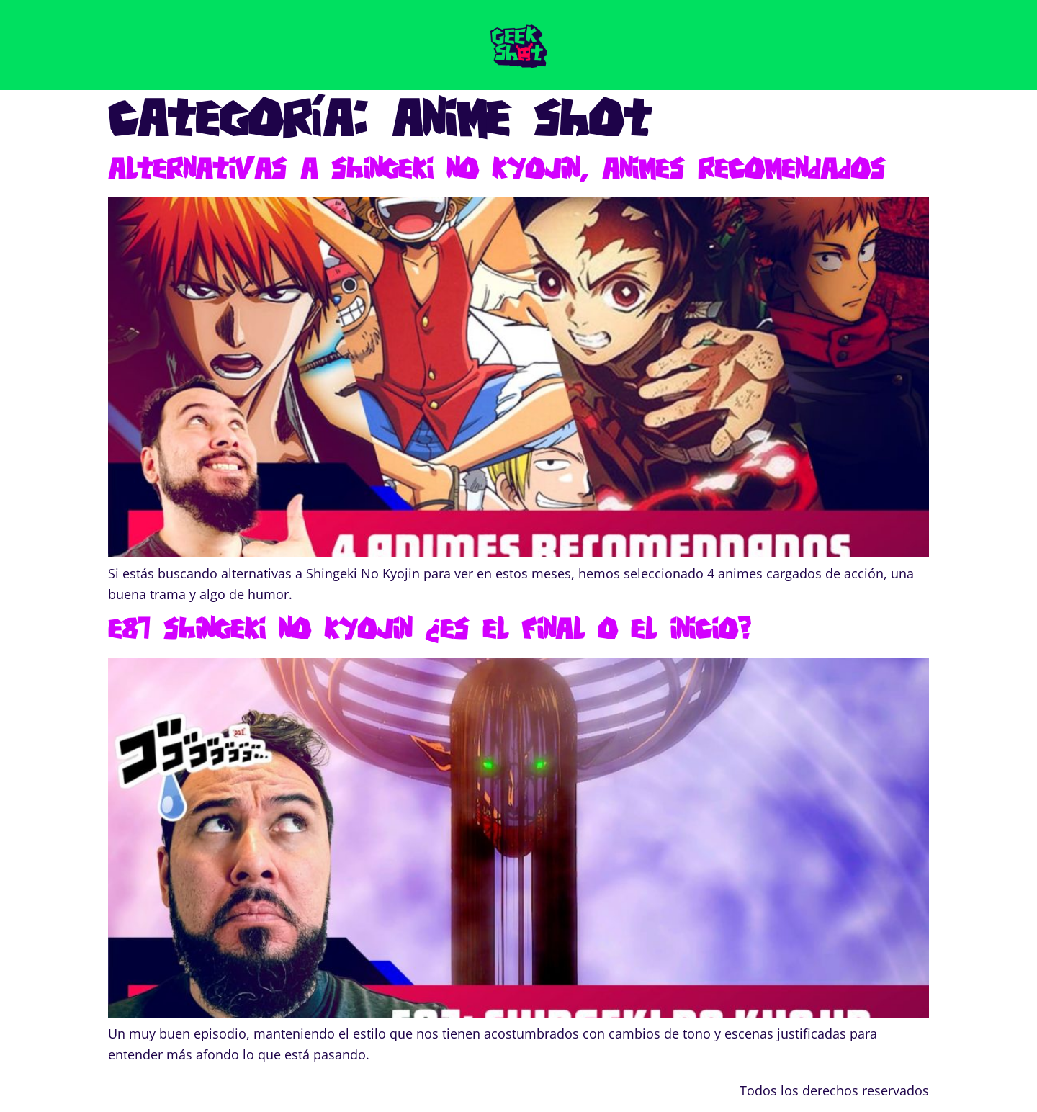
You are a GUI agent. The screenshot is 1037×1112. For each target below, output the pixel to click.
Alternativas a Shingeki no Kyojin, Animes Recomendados (496, 168)
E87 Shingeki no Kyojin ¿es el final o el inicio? (429, 628)
